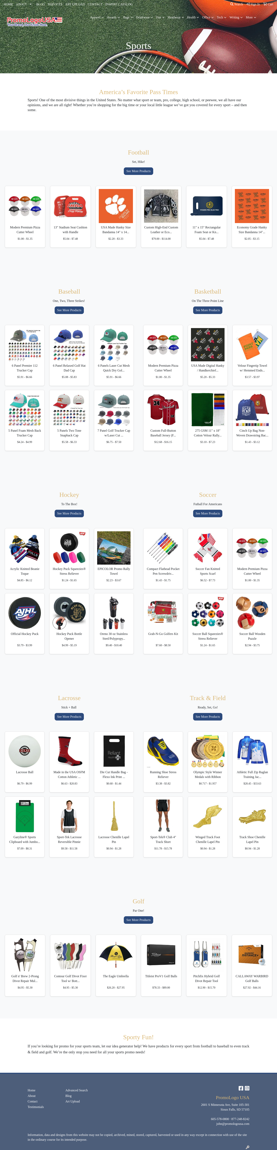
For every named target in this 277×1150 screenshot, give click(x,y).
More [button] (249, 17)
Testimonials (36, 1107)
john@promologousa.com (232, 1123)
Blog (68, 1096)
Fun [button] (158, 17)
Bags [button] (126, 17)
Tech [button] (220, 17)
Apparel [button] (95, 17)
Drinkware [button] (143, 17)
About (32, 1096)
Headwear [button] (174, 17)
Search (236, 4)
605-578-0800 (220, 1119)
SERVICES (55, 4)
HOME (8, 4)
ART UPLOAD (75, 4)
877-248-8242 (240, 1119)
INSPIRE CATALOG (119, 4)
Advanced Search (76, 1090)
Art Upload (72, 1101)
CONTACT (95, 4)
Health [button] (191, 17)
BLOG (40, 4)
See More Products (138, 171)
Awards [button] (111, 17)
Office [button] (206, 17)
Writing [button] (234, 17)
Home (31, 1090)
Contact (33, 1101)
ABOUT (21, 4)
